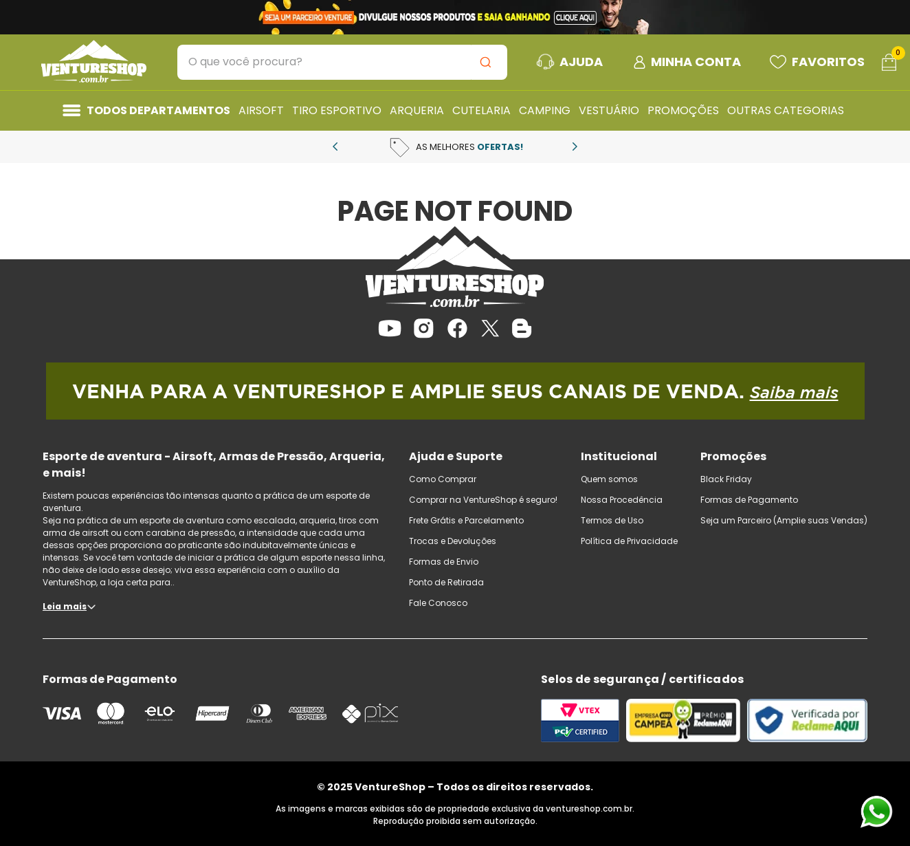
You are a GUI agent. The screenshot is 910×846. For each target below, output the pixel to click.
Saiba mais (794, 392)
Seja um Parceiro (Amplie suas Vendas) (783, 520)
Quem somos (609, 479)
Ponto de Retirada (446, 582)
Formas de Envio (443, 561)
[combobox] (342, 62)
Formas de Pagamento (749, 500)
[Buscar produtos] (488, 62)
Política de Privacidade (629, 541)
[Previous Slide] (335, 146)
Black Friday (726, 479)
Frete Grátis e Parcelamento (466, 520)
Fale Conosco (438, 603)
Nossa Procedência (622, 500)
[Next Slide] (574, 146)
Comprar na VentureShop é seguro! (483, 500)
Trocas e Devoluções (452, 541)
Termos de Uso (612, 520)
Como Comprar (442, 479)
